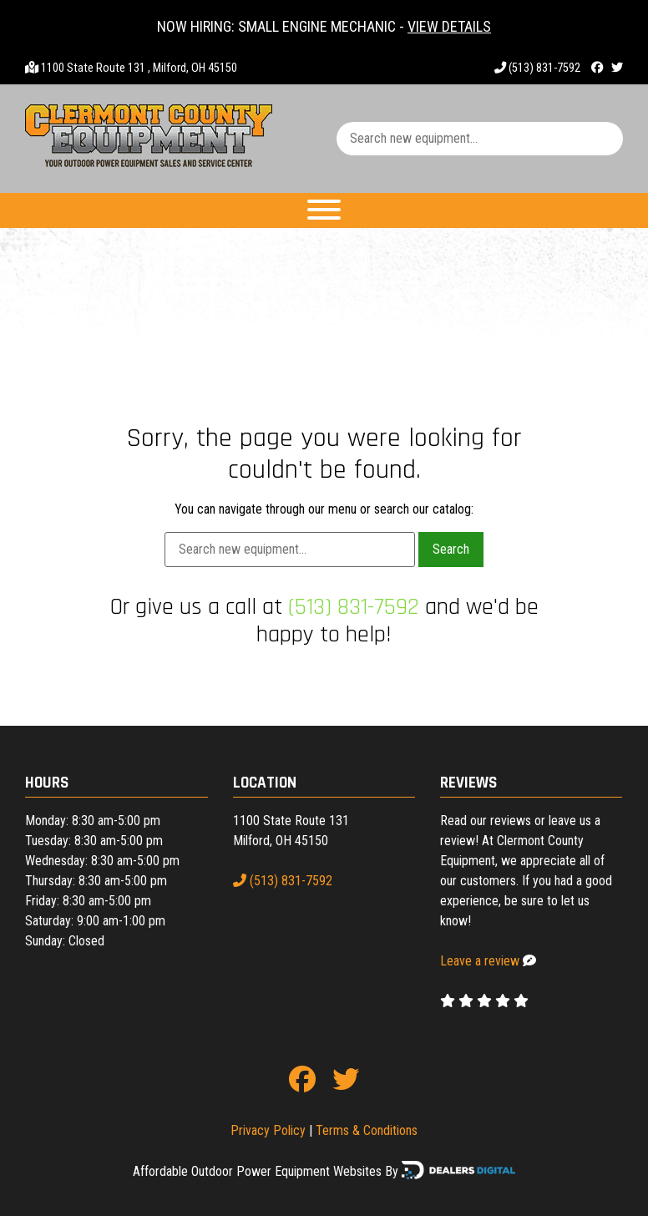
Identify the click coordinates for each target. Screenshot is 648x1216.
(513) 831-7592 (537, 68)
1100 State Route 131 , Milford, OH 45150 (139, 68)
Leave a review (479, 961)
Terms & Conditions (367, 1130)
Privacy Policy (268, 1130)
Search (451, 549)
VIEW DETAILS (449, 26)
